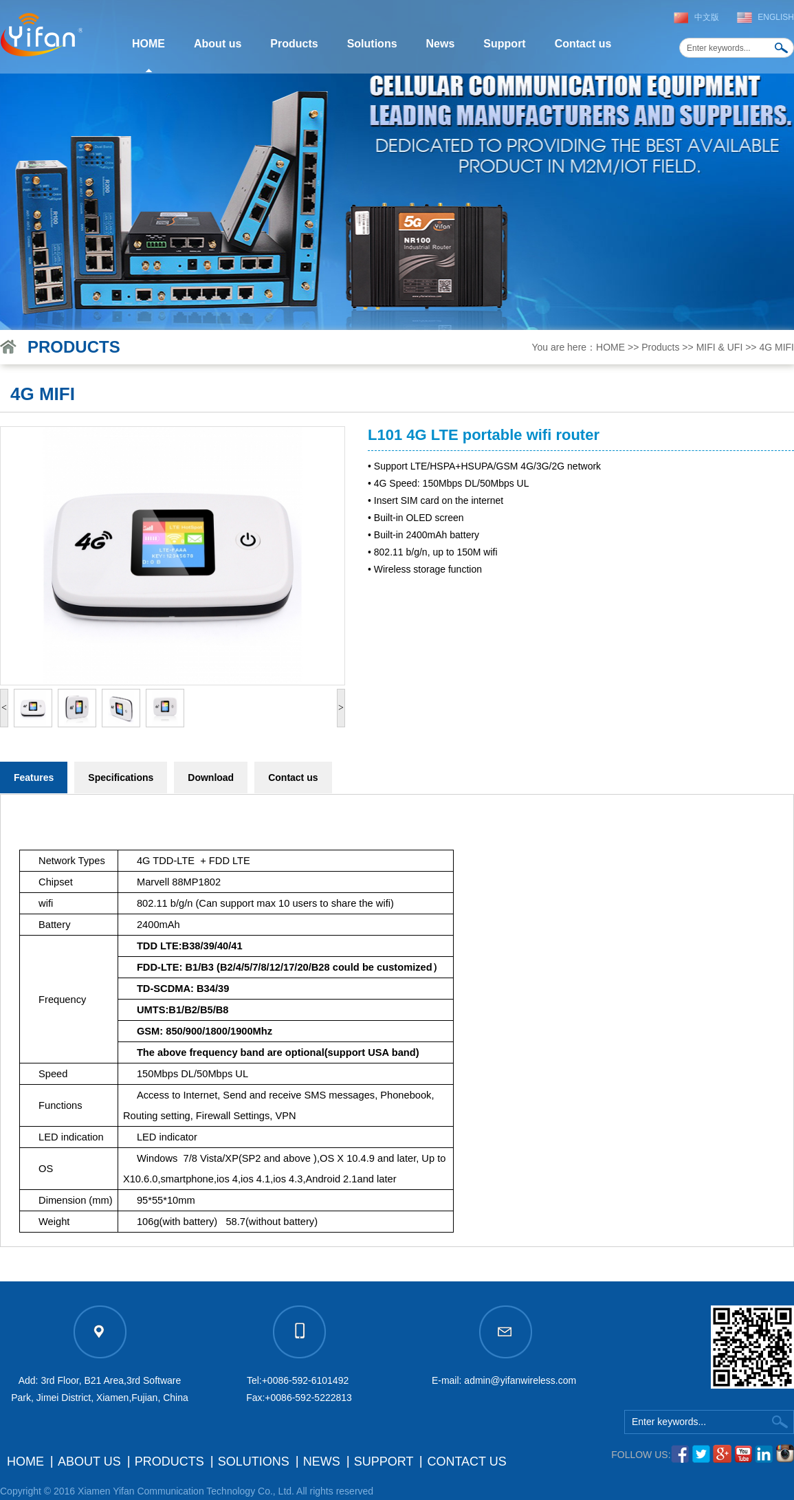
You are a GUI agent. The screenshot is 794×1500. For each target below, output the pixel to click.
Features (34, 777)
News (440, 43)
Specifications (120, 777)
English (776, 17)
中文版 (706, 17)
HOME (148, 43)
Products (294, 43)
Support (504, 43)
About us (217, 43)
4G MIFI (776, 347)
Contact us (583, 43)
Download (211, 777)
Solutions (372, 43)
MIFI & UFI (719, 347)
